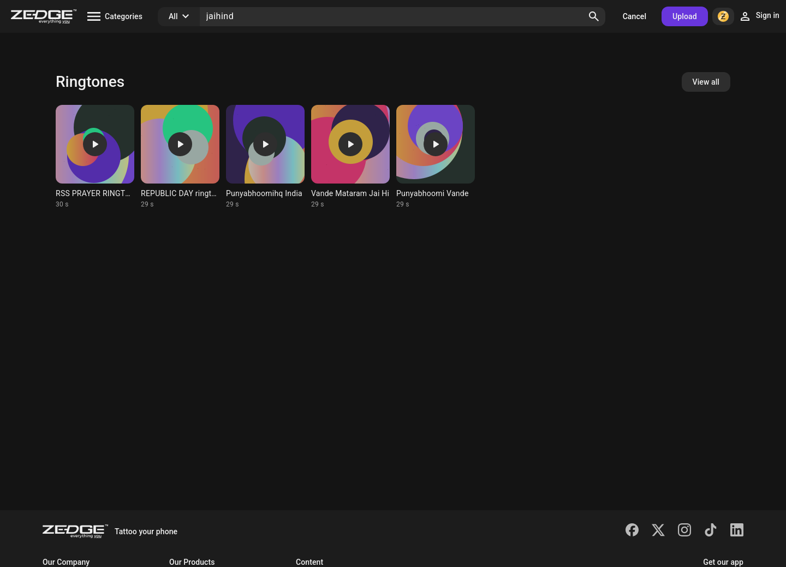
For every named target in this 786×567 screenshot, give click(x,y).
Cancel (634, 16)
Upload (684, 16)
